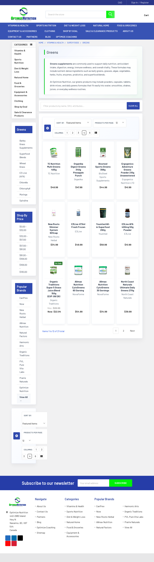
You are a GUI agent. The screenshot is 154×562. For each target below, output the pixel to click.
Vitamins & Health (19, 25)
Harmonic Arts (23, 344)
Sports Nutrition (47, 25)
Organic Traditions (23, 353)
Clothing (51, 31)
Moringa (23, 194)
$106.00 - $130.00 (23, 268)
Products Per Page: (33, 432)
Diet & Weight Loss (76, 25)
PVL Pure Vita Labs (21, 366)
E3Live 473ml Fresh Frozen (78, 225)
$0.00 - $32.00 (23, 228)
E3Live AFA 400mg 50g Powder (127, 227)
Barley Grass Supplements (23, 144)
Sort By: (28, 415)
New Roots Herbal (22, 313)
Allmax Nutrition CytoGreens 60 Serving (78, 286)
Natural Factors (23, 334)
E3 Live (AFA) (23, 174)
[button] (16, 435)
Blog (48, 36)
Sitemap (41, 532)
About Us (129, 31)
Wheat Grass (22, 165)
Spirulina (23, 200)
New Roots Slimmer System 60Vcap (53, 228)
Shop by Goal (71, 31)
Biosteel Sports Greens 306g (103, 166)
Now (21, 303)
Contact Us (14, 36)
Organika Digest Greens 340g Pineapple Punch (78, 169)
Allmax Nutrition (23, 325)
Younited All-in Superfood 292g (103, 227)
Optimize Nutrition (23, 389)
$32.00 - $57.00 (23, 238)
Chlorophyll (23, 188)
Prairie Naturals (23, 379)
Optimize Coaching (66, 36)
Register (144, 2)
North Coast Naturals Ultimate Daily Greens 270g (127, 286)
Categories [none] (20, 44)
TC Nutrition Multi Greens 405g (53, 166)
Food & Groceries (128, 25)
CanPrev (23, 297)
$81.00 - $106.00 (23, 257)
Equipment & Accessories (23, 31)
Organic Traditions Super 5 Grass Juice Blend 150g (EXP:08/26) (53, 289)
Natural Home (102, 25)
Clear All (133, 106)
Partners (33, 36)
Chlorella (23, 182)
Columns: (28, 449)
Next (134, 330)
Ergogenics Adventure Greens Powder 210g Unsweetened (127, 169)
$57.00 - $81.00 (23, 247)
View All (23, 397)
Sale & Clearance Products (102, 31)
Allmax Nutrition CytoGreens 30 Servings (103, 286)
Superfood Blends (23, 155)
